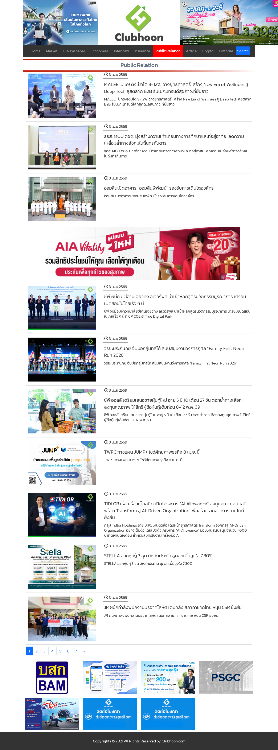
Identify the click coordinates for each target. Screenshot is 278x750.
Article (191, 51)
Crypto (207, 51)
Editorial (226, 51)
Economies (99, 51)
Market (51, 51)
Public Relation (168, 51)
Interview (121, 51)
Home (35, 51)
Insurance (142, 51)
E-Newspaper (74, 51)
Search (243, 51)
